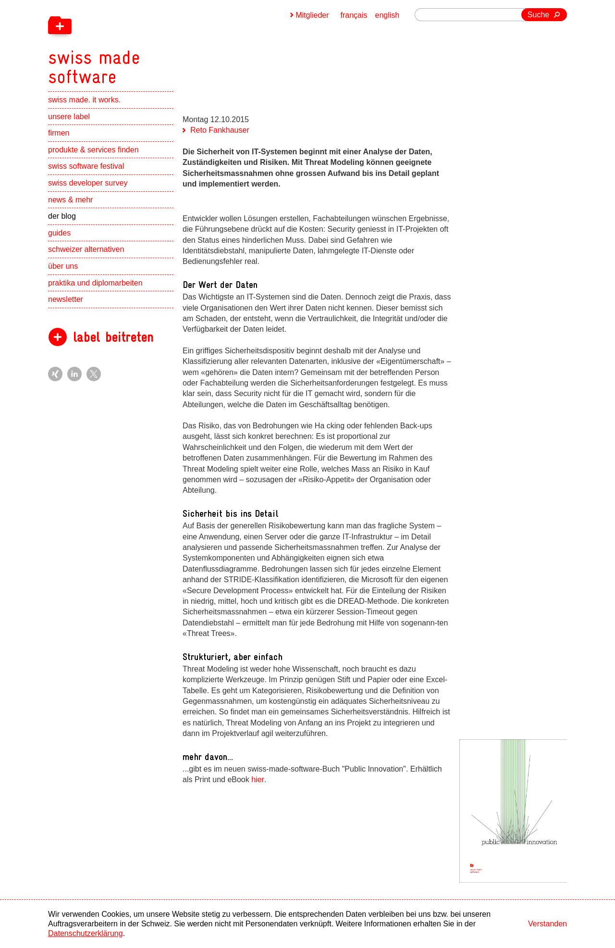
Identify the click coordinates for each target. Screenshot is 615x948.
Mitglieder (312, 15)
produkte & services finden (93, 150)
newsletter (65, 299)
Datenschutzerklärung (85, 933)
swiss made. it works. (84, 100)
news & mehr (70, 200)
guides (59, 233)
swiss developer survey (87, 183)
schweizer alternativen (86, 249)
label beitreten (113, 337)
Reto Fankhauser (219, 130)
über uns (63, 266)
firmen (58, 133)
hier (257, 779)
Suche (538, 15)
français (354, 15)
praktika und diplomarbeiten (95, 283)
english (387, 15)
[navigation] (144, 43)
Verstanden (547, 924)
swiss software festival (86, 166)
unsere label (69, 116)
